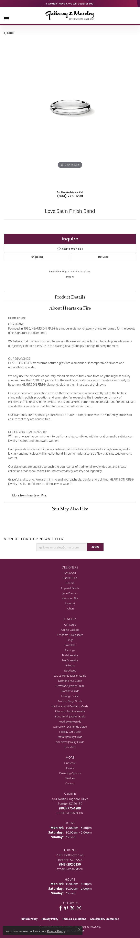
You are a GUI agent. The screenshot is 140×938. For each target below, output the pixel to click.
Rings (10, 32)
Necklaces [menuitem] (70, 670)
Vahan (70, 608)
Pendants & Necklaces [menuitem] (70, 635)
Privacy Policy (50, 919)
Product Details (70, 296)
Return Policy (29, 919)
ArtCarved (70, 573)
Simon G (70, 603)
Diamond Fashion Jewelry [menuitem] (70, 711)
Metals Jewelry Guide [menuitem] (70, 737)
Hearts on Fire (70, 598)
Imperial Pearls (70, 588)
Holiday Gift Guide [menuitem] (70, 732)
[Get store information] (70, 813)
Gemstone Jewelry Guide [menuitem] (69, 686)
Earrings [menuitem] (70, 650)
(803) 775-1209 (70, 196)
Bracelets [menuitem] (70, 645)
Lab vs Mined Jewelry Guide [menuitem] (70, 675)
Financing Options (70, 773)
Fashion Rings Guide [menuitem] (70, 701)
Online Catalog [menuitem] (70, 630)
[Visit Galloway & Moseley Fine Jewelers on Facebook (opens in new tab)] (60, 908)
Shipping (37, 257)
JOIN (95, 547)
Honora (70, 583)
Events (70, 768)
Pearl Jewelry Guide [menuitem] (70, 721)
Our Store (70, 763)
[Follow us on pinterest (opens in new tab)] (66, 908)
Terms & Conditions (74, 919)
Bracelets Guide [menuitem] (70, 691)
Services (70, 778)
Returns (103, 257)
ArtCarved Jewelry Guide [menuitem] (70, 742)
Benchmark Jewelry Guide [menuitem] (70, 716)
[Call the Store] (70, 808)
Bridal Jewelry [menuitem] (70, 655)
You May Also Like (70, 508)
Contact (70, 783)
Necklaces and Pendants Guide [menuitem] (70, 706)
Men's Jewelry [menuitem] (70, 660)
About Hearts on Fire (70, 307)
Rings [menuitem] (70, 640)
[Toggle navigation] (6, 18)
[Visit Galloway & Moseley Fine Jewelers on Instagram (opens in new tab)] (79, 908)
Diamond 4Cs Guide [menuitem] (70, 681)
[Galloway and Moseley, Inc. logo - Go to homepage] (70, 15)
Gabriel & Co (70, 578)
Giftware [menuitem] (70, 665)
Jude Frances (70, 593)
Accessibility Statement (104, 919)
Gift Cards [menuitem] (70, 624)
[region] (70, 113)
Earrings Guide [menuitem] (70, 696)
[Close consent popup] (79, 929)
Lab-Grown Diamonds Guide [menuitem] (70, 726)
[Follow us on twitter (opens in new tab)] (72, 908)
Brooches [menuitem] (70, 747)
